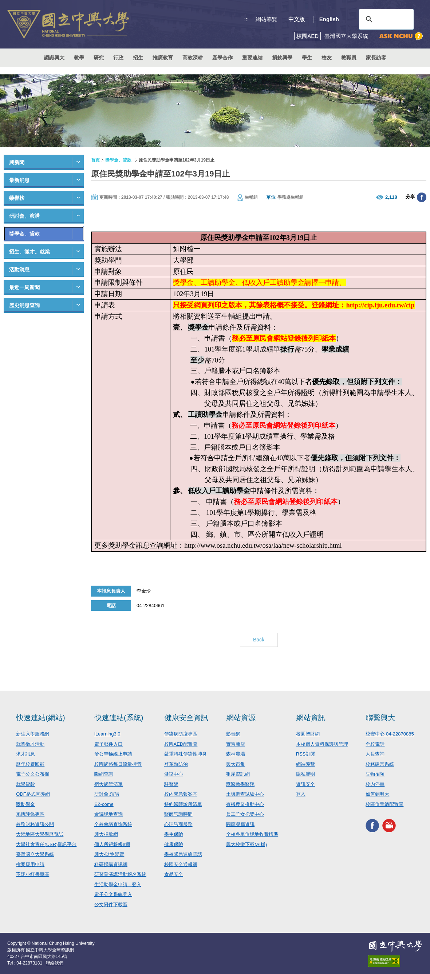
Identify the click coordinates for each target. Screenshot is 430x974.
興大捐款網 (106, 834)
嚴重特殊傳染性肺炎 (185, 754)
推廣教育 (163, 58)
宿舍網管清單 (108, 784)
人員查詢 (375, 754)
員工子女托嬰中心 (245, 814)
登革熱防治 (176, 764)
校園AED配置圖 (181, 744)
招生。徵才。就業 (29, 252)
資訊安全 (305, 784)
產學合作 (222, 58)
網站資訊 (311, 718)
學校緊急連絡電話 (183, 854)
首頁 (95, 160)
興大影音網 (389, 825)
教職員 (348, 58)
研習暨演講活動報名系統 (120, 874)
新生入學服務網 (32, 734)
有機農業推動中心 (245, 804)
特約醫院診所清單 (183, 804)
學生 (307, 58)
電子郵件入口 (108, 744)
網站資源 (241, 718)
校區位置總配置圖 (384, 804)
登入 (300, 794)
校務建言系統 (380, 764)
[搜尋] (385, 19)
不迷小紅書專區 (32, 874)
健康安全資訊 (186, 718)
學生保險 (173, 834)
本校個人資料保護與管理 (322, 744)
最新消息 (19, 180)
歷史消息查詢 (24, 305)
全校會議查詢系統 (113, 824)
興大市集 (235, 764)
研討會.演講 (106, 794)
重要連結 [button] (252, 58)
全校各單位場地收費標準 (252, 834)
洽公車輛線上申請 (113, 754)
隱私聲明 (305, 774)
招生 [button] (138, 58)
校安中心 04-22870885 (390, 734)
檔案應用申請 (30, 864)
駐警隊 (171, 784)
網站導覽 (266, 19)
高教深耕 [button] (192, 58)
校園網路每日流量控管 (118, 764)
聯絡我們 (54, 963)
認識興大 (54, 58)
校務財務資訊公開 (35, 824)
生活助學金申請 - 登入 (117, 884)
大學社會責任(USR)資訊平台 (46, 844)
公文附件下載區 (110, 904)
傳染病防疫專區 (180, 734)
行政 (118, 58)
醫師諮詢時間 (178, 814)
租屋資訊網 (238, 774)
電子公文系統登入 (113, 894)
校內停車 (375, 784)
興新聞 (16, 162)
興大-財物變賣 (109, 854)
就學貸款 (25, 784)
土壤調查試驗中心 (245, 794)
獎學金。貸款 (24, 234)
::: (246, 19)
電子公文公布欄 (32, 774)
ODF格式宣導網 (33, 794)
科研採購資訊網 (110, 864)
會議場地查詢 (108, 814)
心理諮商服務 (178, 824)
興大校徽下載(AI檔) (246, 844)
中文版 (296, 19)
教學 (79, 58)
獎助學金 (25, 804)
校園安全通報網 (180, 864)
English (329, 19)
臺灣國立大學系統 (35, 854)
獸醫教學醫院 (240, 784)
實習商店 (235, 744)
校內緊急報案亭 (180, 794)
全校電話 (375, 744)
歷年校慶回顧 (30, 764)
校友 (326, 58)
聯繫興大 (380, 718)
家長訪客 (376, 58)
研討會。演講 (24, 216)
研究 (99, 58)
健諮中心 (173, 774)
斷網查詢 (103, 774)
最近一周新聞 (24, 287)
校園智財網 (308, 734)
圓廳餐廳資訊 (240, 824)
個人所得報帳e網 (112, 844)
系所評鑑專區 (30, 814)
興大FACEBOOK (372, 825)
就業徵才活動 (30, 744)
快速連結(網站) (40, 718)
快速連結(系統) (119, 718)
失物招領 (375, 774)
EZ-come (104, 804)
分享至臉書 (421, 197)
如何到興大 (377, 794)
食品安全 (173, 874)
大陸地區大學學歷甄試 (39, 834)
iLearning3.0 (107, 734)
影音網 (233, 734)
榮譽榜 (16, 198)
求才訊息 (25, 754)
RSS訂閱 (305, 754)
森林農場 (235, 754)
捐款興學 (282, 58)
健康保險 (173, 844)
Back (258, 640)
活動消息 (19, 269)
